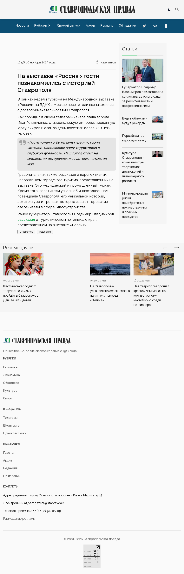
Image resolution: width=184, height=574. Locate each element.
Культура (10, 390)
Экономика (11, 375)
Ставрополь (26, 231)
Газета (8, 453)
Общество (45, 231)
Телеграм (10, 418)
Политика (10, 367)
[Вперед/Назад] (165, 247)
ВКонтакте (11, 425)
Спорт (8, 398)
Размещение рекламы (19, 518)
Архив (7, 460)
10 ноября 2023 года (41, 62)
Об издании (11, 476)
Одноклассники (14, 433)
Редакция (10, 468)
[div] (23, 278)
